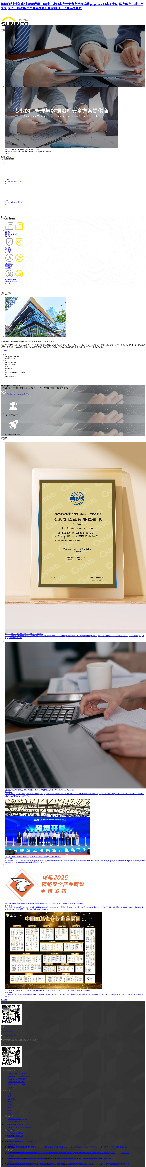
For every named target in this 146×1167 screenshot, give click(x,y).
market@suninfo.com (9, 1035)
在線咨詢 (26, 394)
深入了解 (4, 350)
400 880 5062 (7, 1031)
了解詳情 (8, 153)
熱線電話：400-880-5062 (12, 394)
